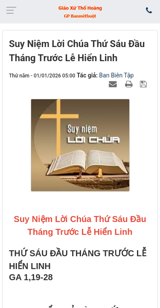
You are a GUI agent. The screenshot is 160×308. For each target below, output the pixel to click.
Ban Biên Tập (116, 75)
